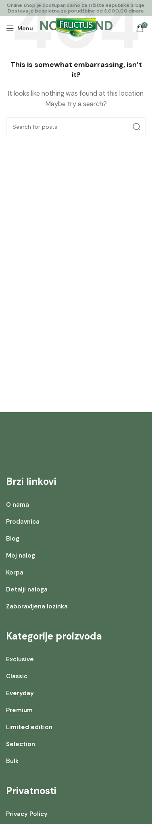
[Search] (76, 126)
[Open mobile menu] (19, 28)
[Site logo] (76, 28)
